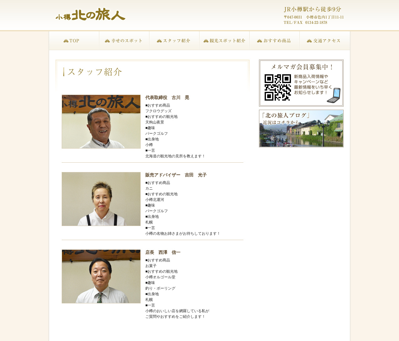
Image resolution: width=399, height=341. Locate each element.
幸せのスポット (124, 40)
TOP (74, 40)
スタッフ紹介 (174, 40)
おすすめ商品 (275, 40)
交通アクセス (325, 40)
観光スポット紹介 (225, 40)
